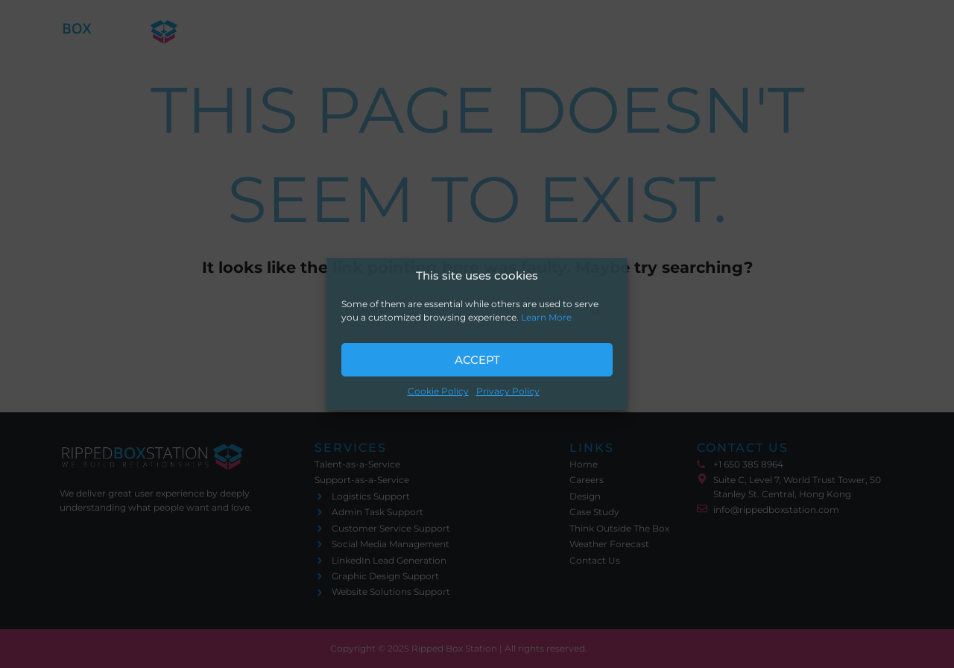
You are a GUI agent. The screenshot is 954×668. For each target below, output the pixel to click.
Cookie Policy (438, 391)
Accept (477, 360)
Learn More (546, 318)
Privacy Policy (508, 391)
